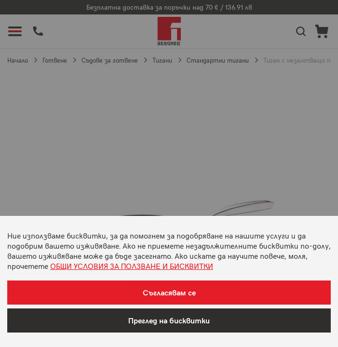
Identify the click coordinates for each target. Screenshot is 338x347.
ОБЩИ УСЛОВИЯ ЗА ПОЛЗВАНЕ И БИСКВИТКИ (131, 265)
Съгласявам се (169, 292)
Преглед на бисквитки (169, 320)
